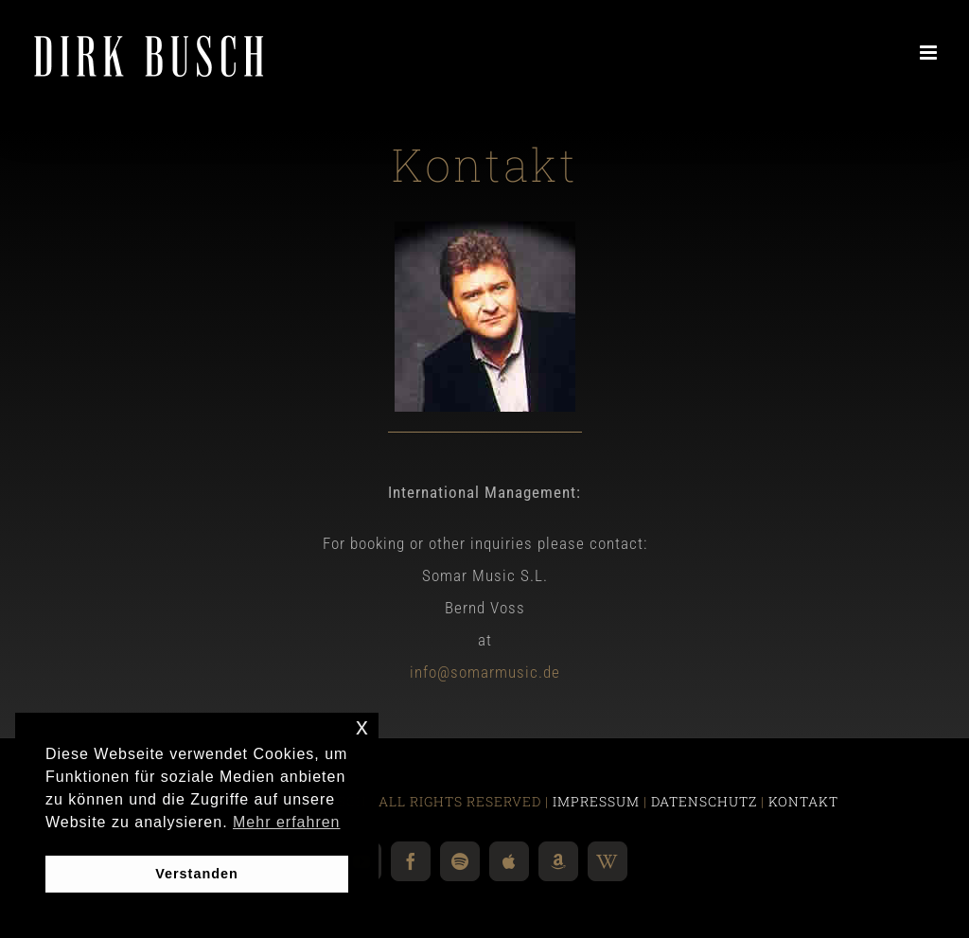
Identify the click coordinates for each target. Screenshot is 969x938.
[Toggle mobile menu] (930, 52)
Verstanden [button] (196, 873)
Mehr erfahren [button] (287, 822)
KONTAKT (803, 801)
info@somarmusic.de (485, 672)
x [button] (362, 726)
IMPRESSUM (596, 801)
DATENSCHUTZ (704, 801)
